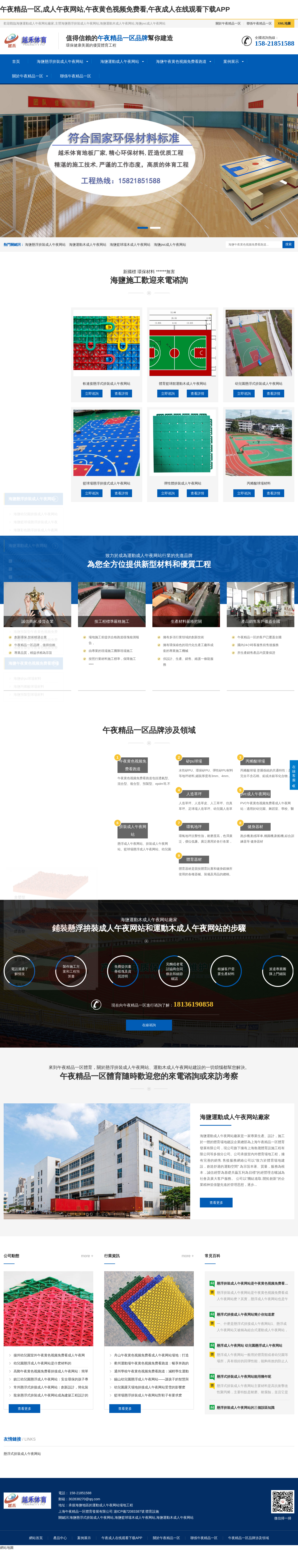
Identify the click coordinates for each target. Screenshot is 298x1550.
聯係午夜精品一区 (259, 23)
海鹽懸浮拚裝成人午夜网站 (60, 61)
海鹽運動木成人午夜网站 (87, 244)
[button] (142, 228)
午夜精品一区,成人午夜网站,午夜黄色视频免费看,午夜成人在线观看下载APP (115, 9)
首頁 (16, 61)
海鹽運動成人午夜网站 (119, 61)
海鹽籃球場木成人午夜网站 (130, 244)
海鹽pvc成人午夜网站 (170, 244)
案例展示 (231, 61)
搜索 (288, 244)
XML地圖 (284, 23)
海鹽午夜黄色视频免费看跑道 (181, 61)
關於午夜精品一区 (228, 23)
